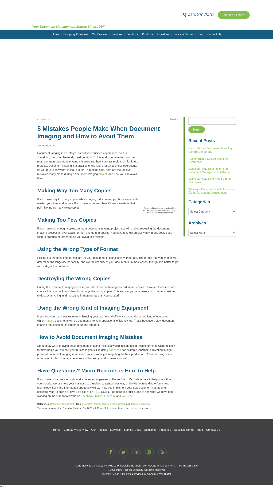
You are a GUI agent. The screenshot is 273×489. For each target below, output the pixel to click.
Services (117, 34)
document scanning (140, 404)
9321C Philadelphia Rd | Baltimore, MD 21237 (134, 465)
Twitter (99, 396)
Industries (163, 34)
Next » (174, 119)
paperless (115, 350)
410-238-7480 (167, 465)
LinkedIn (109, 396)
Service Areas (132, 429)
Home (55, 34)
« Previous (43, 119)
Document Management (62, 404)
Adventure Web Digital (159, 474)
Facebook (87, 396)
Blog (200, 34)
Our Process (99, 34)
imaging (49, 320)
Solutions (132, 34)
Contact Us (214, 34)
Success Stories (184, 34)
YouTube (127, 396)
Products (147, 34)
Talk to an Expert (233, 15)
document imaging (91, 404)
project (103, 174)
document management (113, 404)
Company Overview (75, 34)
